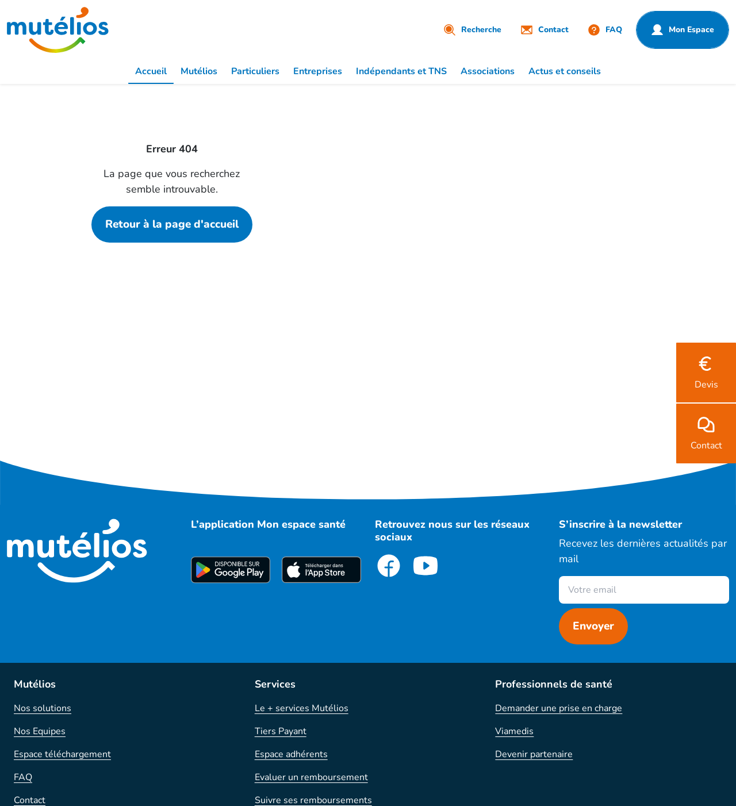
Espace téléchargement (62, 629)
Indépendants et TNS (401, 71)
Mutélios (199, 71)
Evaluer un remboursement (311, 652)
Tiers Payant (280, 606)
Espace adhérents (291, 629)
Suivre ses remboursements (313, 675)
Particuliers (255, 71)
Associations (488, 71)
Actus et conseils (564, 71)
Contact (29, 675)
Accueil (151, 71)
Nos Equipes (40, 606)
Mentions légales (312, 790)
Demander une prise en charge (558, 583)
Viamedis (514, 606)
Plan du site (38, 744)
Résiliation (36, 721)
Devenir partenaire (534, 629)
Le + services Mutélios (301, 583)
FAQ (23, 652)
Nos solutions (42, 583)
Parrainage (277, 698)
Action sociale (284, 721)
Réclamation (40, 698)
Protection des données (411, 790)
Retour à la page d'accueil (172, 224)
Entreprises (317, 71)
